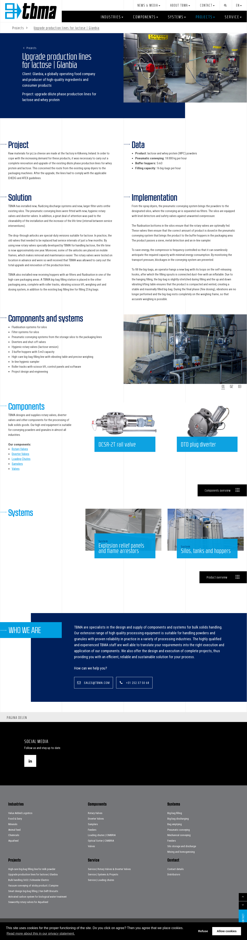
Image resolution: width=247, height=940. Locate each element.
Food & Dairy (15, 826)
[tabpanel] (185, 349)
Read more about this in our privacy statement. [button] (41, 933)
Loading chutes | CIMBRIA (101, 842)
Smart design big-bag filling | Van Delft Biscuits (33, 898)
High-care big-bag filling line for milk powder (31, 876)
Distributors (173, 882)
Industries (111, 17)
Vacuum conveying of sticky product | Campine (33, 893)
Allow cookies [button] (227, 931)
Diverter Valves (20, 454)
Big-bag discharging (178, 826)
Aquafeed (13, 848)
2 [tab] (232, 386)
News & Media (147, 5)
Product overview (217, 584)
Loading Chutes (21, 459)
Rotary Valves (20, 449)
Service (232, 17)
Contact (206, 5)
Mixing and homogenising (181, 859)
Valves (16, 469)
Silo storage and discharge (181, 853)
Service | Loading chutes (101, 887)
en (238, 5)
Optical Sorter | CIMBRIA (101, 848)
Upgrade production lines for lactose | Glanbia (33, 882)
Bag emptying (174, 831)
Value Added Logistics (20, 820)
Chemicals (13, 842)
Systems (176, 17)
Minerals (12, 831)
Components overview (218, 490)
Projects (204, 17)
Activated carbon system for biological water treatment (37, 904)
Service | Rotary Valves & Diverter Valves (109, 876)
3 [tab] (240, 386)
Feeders (92, 837)
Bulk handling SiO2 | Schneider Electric (28, 887)
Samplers (17, 464)
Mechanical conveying (179, 842)
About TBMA (179, 5)
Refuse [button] (203, 931)
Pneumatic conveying (178, 837)
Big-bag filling (174, 820)
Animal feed (14, 837)
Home (31, 11)
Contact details (175, 876)
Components (144, 17)
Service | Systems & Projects (103, 882)
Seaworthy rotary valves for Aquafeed (28, 909)
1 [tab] (224, 386)
